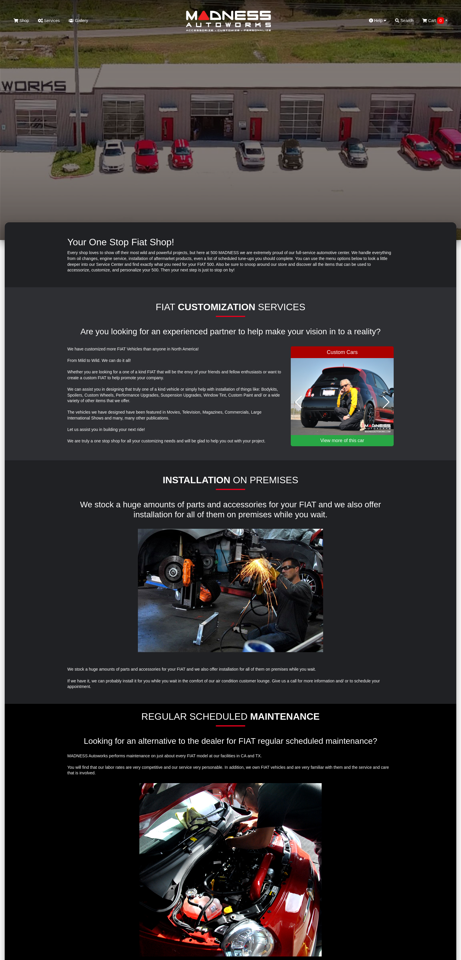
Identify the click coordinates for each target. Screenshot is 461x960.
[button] (298, 402)
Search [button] (404, 20)
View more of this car (342, 440)
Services (49, 20)
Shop (21, 20)
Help (378, 20)
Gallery (78, 20)
